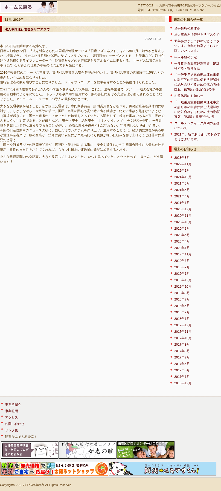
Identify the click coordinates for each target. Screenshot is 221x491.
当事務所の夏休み (187, 28)
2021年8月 (182, 183)
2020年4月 (182, 241)
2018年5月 (182, 306)
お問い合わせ (14, 424)
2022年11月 (183, 164)
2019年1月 (182, 273)
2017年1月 (182, 376)
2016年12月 (183, 383)
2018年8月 (182, 293)
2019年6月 (182, 261)
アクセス (11, 417)
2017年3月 (182, 370)
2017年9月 (182, 344)
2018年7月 (182, 299)
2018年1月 (182, 319)
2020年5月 (182, 235)
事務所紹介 (13, 404)
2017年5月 (182, 364)
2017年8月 (182, 351)
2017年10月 (183, 338)
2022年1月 (182, 170)
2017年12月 (183, 325)
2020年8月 (182, 228)
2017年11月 (183, 331)
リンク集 (11, 430)
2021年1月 (182, 203)
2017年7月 (182, 357)
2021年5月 (182, 190)
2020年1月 (182, 248)
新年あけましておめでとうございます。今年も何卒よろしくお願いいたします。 (196, 45)
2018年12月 (183, 280)
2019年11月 (183, 254)
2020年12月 (183, 209)
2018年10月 (183, 286)
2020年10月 (183, 222)
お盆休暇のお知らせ (188, 96)
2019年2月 (182, 267)
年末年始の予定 (185, 57)
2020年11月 (183, 215)
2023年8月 (182, 157)
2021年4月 (182, 196)
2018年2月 (182, 312)
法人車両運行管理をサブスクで (27, 29)
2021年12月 (183, 177)
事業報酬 (11, 411)
